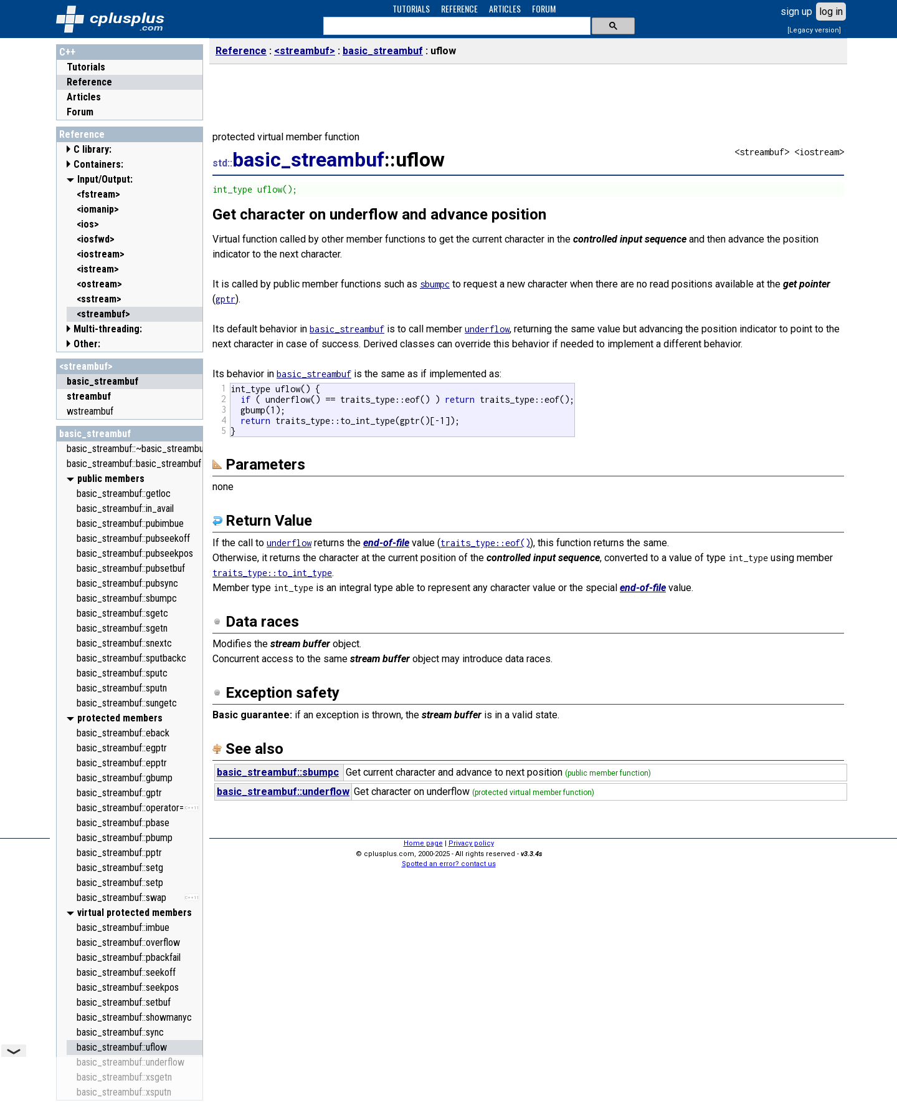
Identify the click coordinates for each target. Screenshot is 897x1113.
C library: (93, 149)
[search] (456, 26)
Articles (84, 97)
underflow (487, 329)
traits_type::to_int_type (272, 572)
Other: (87, 344)
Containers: (98, 164)
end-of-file (386, 543)
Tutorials (86, 67)
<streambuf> (86, 366)
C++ (67, 52)
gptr (225, 299)
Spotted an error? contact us (449, 864)
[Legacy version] (814, 30)
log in (831, 11)
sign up (796, 11)
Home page (423, 843)
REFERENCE (459, 8)
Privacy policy (471, 843)
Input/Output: (105, 179)
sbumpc (435, 284)
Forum (80, 112)
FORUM (544, 8)
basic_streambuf (95, 434)
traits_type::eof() (485, 542)
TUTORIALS (411, 8)
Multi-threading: (108, 329)
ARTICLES (505, 8)
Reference (89, 82)
